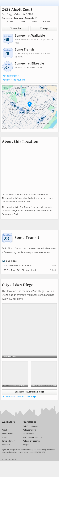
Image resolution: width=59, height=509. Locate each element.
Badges (26, 445)
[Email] (12, 426)
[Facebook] (8, 426)
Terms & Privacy (8, 441)
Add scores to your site (14, 80)
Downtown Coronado (24, 18)
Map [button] (44, 28)
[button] (29, 104)
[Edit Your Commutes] (35, 17)
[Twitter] (3, 426)
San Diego (7, 14)
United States (8, 396)
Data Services (28, 434)
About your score (11, 76)
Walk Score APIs (29, 430)
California (20, 396)
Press (4, 437)
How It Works (7, 434)
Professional (30, 422)
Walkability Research (31, 441)
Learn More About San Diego (29, 392)
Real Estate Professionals (33, 437)
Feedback (6, 445)
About (4, 430)
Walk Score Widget (30, 426)
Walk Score (8, 422)
